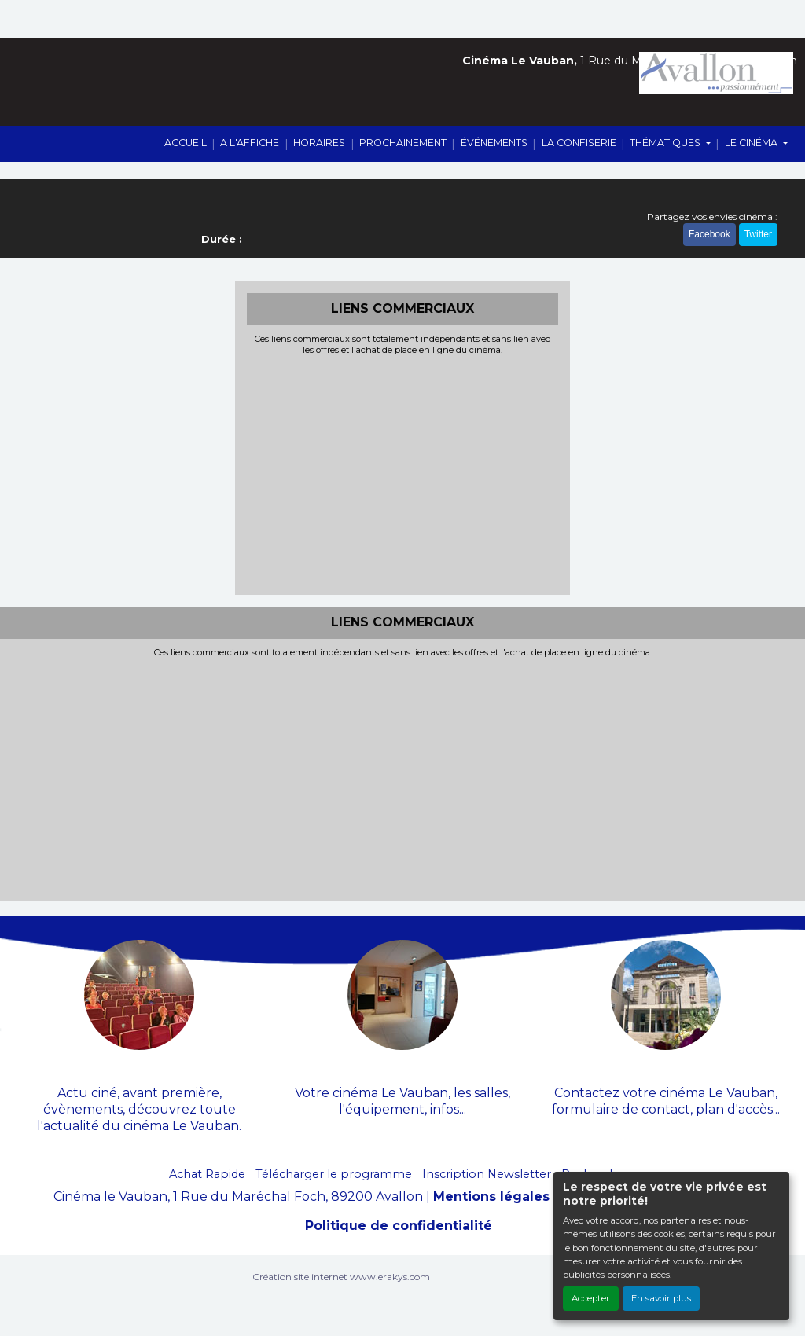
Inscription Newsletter (486, 1174)
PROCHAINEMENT (403, 143)
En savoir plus (661, 1298)
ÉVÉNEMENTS (494, 143)
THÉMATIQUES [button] (666, 143)
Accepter (591, 1298)
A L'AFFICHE (249, 143)
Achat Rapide (207, 1174)
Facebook (709, 234)
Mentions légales (491, 1196)
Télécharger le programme (333, 1174)
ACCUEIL (185, 143)
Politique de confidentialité (398, 1225)
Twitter (758, 234)
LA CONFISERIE (579, 143)
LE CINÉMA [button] (752, 143)
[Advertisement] (403, 473)
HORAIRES (319, 143)
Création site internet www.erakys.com (341, 1277)
